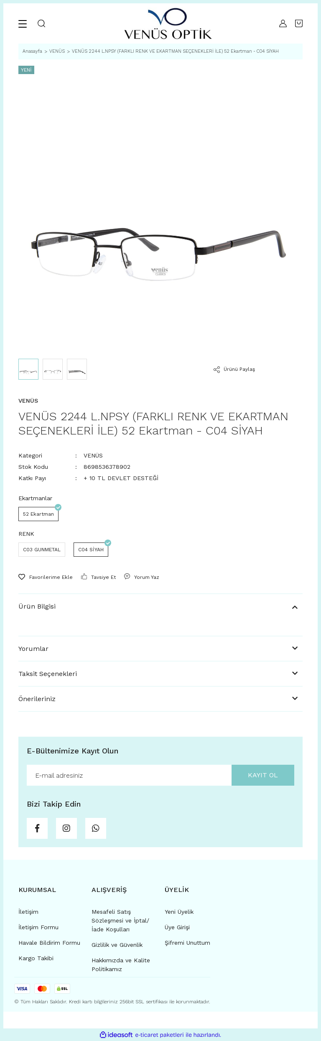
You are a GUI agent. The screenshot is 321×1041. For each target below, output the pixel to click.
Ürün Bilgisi (37, 606)
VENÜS (93, 455)
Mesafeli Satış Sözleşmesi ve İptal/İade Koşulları (120, 920)
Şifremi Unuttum (187, 942)
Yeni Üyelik (179, 911)
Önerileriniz (37, 699)
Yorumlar (33, 649)
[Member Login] (283, 23)
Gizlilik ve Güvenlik (117, 944)
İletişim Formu (38, 927)
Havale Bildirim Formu (49, 942)
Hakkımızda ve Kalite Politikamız (121, 964)
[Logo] (167, 23)
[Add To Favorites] (45, 577)
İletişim (28, 911)
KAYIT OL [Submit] (263, 775)
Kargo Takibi (36, 958)
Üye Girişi (177, 927)
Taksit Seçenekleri (47, 674)
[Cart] (299, 23)
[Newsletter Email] (160, 775)
